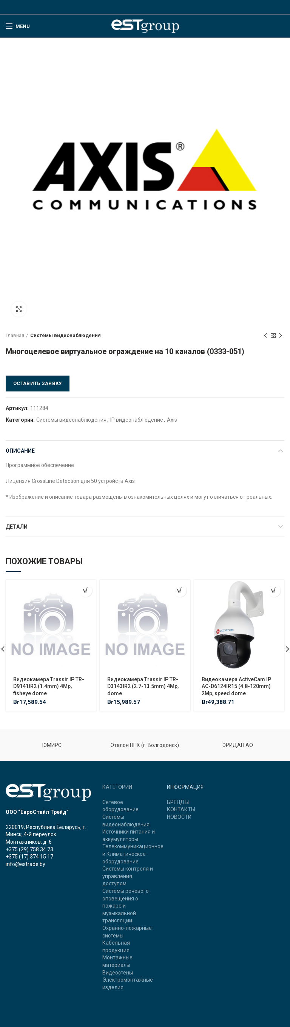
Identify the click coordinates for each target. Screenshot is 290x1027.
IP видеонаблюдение (136, 420)
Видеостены (117, 973)
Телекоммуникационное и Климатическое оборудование (133, 853)
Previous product (265, 336)
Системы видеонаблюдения (65, 335)
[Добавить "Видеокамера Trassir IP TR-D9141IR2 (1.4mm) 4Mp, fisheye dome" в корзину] (85, 590)
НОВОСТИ (179, 817)
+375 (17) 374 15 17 (29, 857)
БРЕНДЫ (178, 802)
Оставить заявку (37, 383)
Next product (280, 336)
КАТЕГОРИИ (117, 787)
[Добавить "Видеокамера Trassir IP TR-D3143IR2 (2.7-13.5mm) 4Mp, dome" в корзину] (180, 590)
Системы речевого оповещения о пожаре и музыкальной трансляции (125, 905)
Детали (17, 527)
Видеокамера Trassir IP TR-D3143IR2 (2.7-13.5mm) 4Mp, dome (143, 686)
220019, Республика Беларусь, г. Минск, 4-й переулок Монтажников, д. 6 (46, 834)
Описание (20, 451)
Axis (172, 420)
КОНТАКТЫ (181, 809)
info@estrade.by (25, 864)
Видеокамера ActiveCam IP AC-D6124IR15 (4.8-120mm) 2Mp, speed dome (236, 686)
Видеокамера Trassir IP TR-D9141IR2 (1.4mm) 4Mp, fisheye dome (48, 686)
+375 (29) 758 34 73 (29, 849)
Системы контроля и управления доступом (127, 876)
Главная (15, 335)
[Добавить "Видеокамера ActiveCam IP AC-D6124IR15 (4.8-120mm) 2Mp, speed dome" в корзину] (274, 590)
